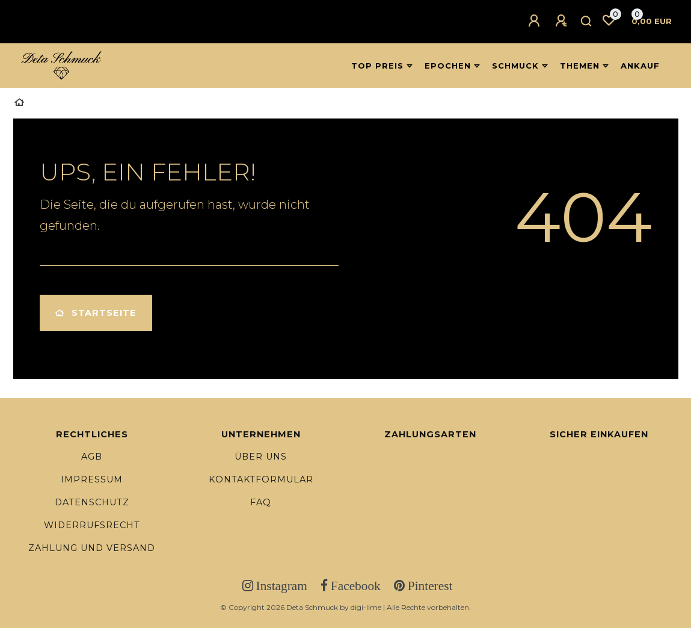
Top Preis (377, 65)
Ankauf (640, 65)
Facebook (354, 586)
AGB (91, 456)
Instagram (280, 586)
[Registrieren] (563, 21)
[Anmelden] (535, 21)
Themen (580, 65)
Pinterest (429, 586)
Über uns (261, 456)
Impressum (92, 479)
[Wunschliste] (608, 20)
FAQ (260, 502)
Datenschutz (92, 502)
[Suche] (587, 21)
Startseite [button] (96, 312)
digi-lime (366, 607)
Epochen (448, 65)
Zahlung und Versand (91, 548)
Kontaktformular (261, 479)
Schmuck (515, 65)
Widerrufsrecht (92, 525)
